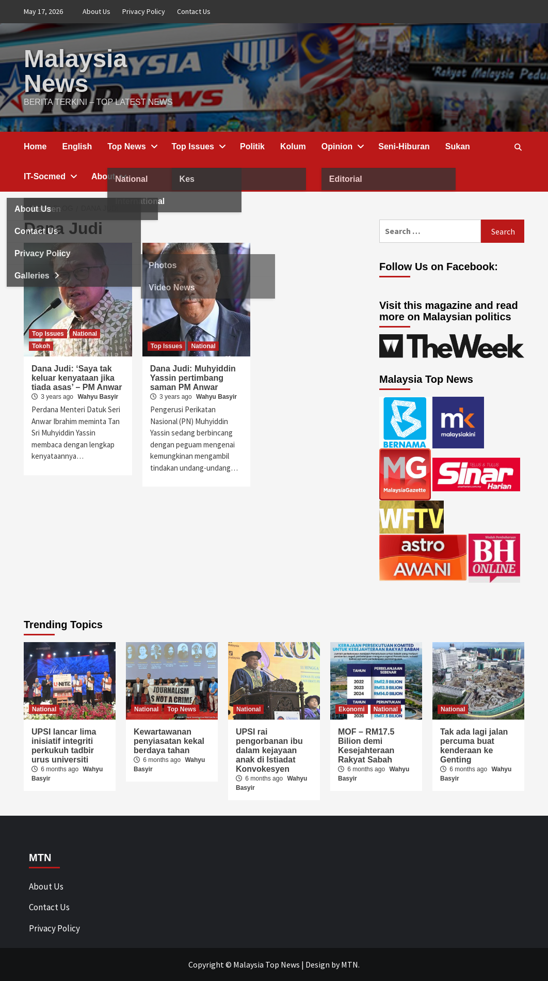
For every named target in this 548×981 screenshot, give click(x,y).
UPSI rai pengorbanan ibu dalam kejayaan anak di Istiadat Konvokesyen (269, 750)
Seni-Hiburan (404, 146)
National (85, 333)
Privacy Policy (143, 11)
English (77, 146)
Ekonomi (352, 709)
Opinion (342, 146)
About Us (96, 11)
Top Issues (198, 146)
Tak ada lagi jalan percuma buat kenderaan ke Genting (474, 745)
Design (317, 964)
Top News (131, 146)
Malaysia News (75, 71)
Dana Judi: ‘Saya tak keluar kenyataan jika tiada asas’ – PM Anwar (76, 378)
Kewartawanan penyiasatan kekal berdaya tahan (169, 741)
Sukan (457, 146)
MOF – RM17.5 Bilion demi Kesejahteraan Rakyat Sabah (366, 745)
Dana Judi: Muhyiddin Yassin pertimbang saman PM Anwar (193, 378)
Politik (252, 146)
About (108, 176)
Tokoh (41, 346)
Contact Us (194, 11)
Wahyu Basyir (97, 396)
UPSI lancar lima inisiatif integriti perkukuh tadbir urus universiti (63, 745)
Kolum (293, 146)
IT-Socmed (50, 176)
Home (35, 146)
